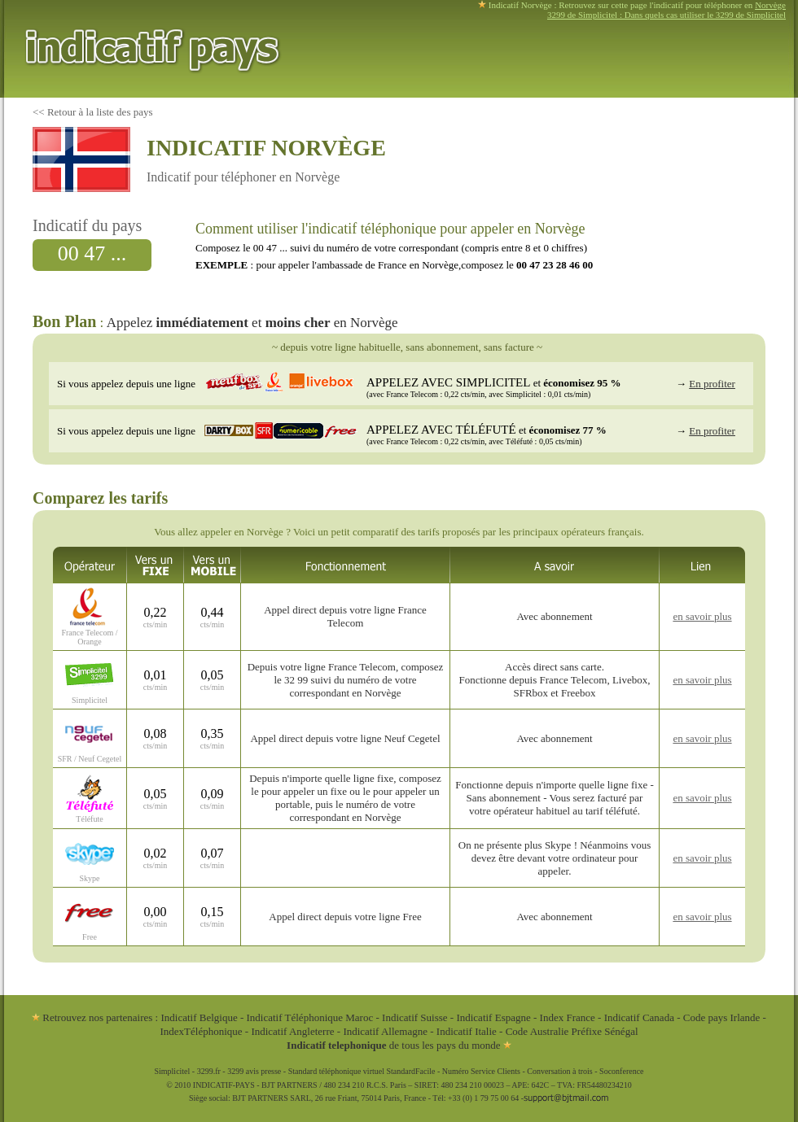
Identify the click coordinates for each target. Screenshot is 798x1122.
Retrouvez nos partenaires (92, 1017)
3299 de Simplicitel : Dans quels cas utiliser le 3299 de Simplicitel (666, 15)
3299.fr (209, 1071)
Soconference (621, 1071)
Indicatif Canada (639, 1017)
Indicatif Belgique (198, 1017)
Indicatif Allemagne (385, 1031)
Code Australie (537, 1031)
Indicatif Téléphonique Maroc (310, 1017)
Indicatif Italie (466, 1031)
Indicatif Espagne (493, 1017)
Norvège (770, 5)
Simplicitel (172, 1071)
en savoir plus (702, 616)
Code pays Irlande (722, 1017)
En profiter (712, 384)
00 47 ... (92, 253)
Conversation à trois (560, 1071)
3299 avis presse (254, 1071)
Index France (567, 1017)
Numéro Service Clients (481, 1071)
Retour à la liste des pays (100, 112)
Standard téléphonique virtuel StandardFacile (362, 1071)
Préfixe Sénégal (605, 1031)
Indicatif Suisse (415, 1017)
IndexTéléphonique (202, 1031)
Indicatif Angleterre (292, 1031)
